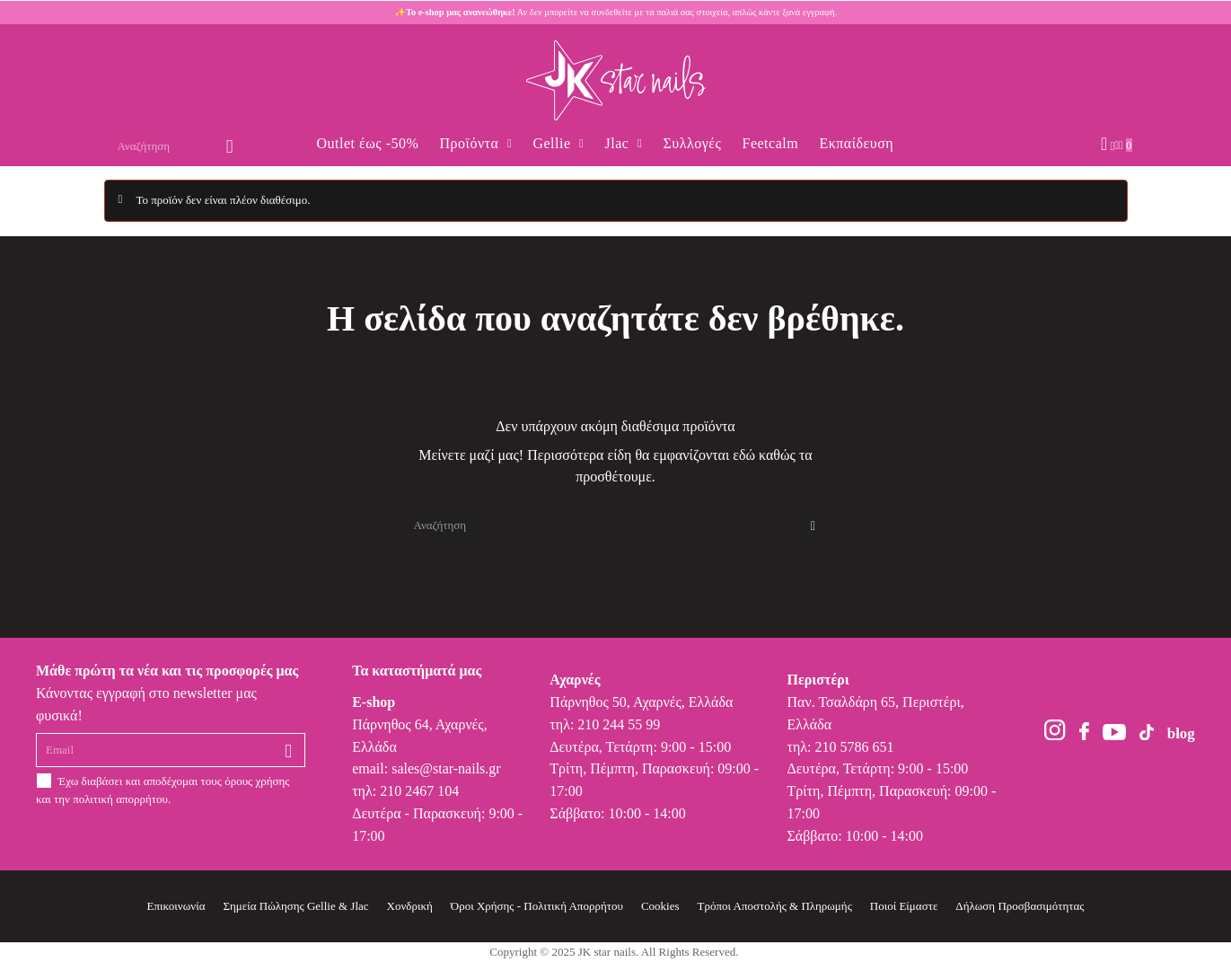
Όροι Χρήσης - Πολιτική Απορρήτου (537, 906)
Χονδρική (410, 906)
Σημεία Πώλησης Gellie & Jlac (295, 906)
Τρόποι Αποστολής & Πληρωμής (775, 906)
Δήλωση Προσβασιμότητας (1019, 906)
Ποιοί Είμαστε (904, 906)
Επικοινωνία (176, 906)
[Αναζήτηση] (615, 525)
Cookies (660, 906)
